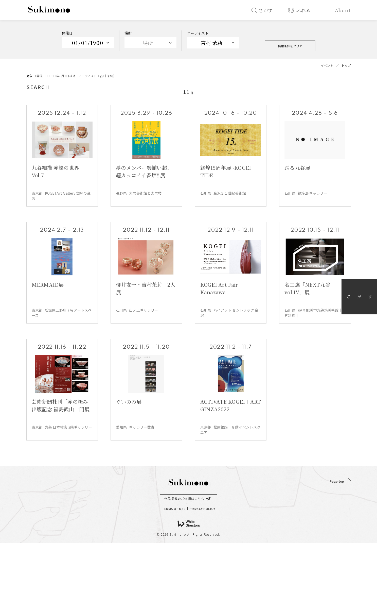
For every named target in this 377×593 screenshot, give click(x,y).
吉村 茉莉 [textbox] (211, 42)
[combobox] (213, 42)
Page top (337, 481)
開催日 (67, 33)
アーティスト (198, 33)
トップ (346, 65)
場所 (128, 33)
